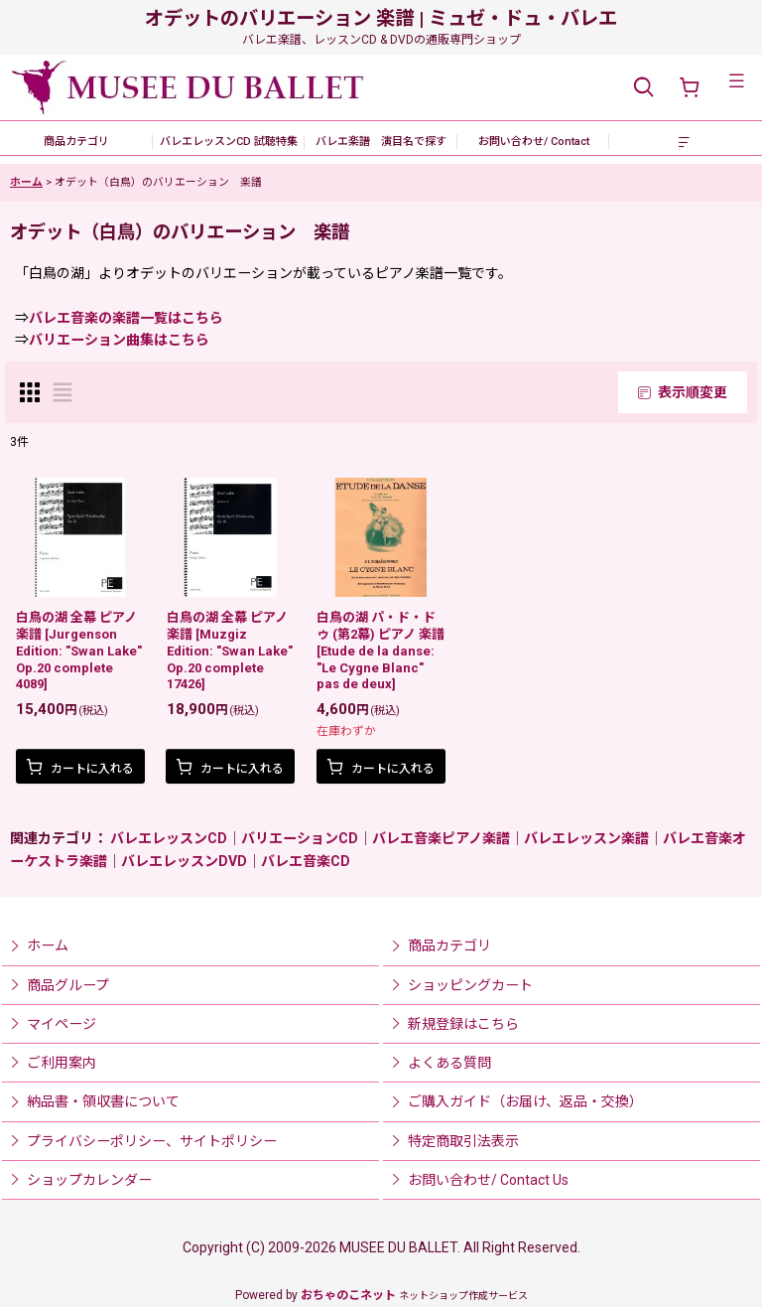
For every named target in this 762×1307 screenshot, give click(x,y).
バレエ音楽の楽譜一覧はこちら (126, 318)
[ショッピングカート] (688, 88)
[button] (643, 88)
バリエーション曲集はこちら (119, 340)
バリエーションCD (299, 838)
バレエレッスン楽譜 (586, 838)
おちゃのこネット (348, 1295)
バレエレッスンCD (168, 838)
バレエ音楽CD (305, 861)
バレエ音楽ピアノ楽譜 (441, 838)
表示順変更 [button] (682, 392)
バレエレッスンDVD (184, 861)
